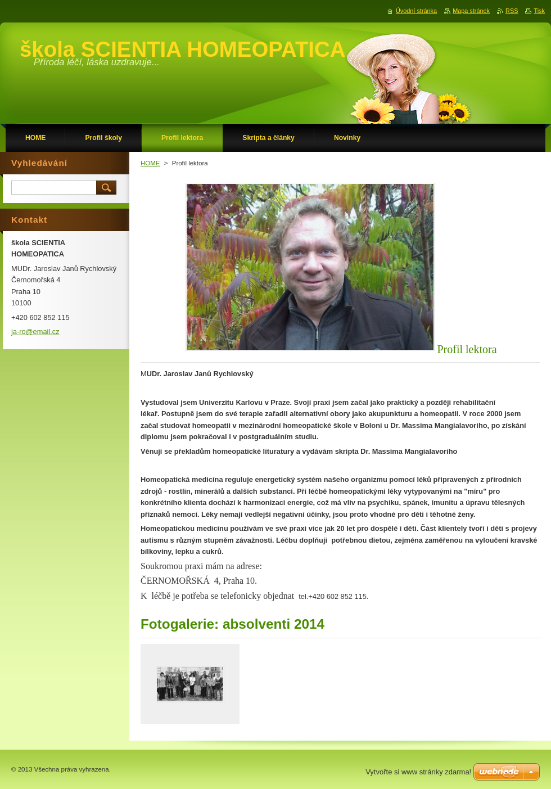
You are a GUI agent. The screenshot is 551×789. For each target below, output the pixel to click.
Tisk (539, 10)
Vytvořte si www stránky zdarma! (418, 772)
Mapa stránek (471, 10)
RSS (511, 10)
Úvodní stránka (416, 10)
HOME (150, 163)
